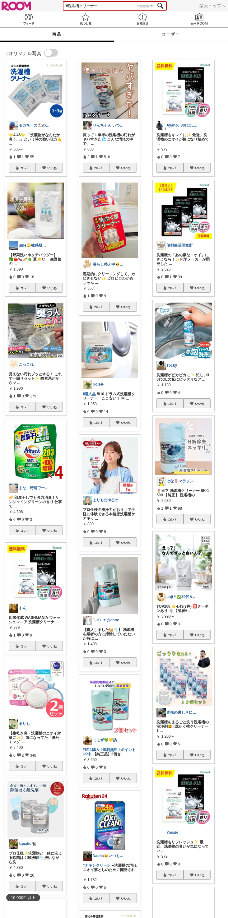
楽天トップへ (212, 5)
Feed (28, 19)
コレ (25, 167)
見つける (85, 19)
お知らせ (142, 19)
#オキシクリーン (97, 865)
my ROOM (199, 19)
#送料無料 (109, 750)
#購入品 (89, 394)
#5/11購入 (91, 750)
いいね (52, 167)
